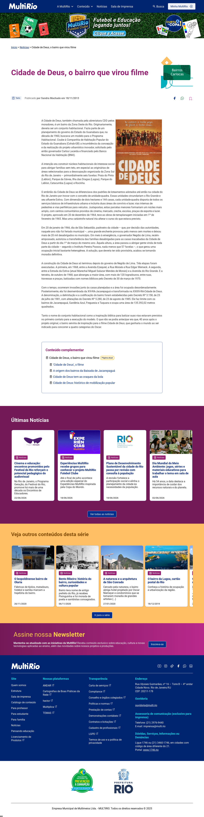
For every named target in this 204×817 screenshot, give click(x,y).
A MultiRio (65, 6)
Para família (18, 719)
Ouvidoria (141, 698)
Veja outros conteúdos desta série (50, 534)
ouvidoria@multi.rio (146, 705)
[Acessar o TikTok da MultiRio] (172, 666)
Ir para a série (102, 615)
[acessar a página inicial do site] (23, 6)
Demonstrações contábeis (105, 715)
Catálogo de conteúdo (23, 702)
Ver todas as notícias (102, 514)
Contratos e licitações (102, 722)
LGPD (93, 734)
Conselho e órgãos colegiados (107, 697)
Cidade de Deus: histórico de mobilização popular (84, 382)
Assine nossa (49, 634)
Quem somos (18, 685)
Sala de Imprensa (122, 6)
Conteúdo (85, 6)
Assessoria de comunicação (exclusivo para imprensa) (163, 715)
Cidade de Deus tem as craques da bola (78, 376)
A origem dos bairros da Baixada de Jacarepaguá (84, 370)
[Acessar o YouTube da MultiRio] (159, 666)
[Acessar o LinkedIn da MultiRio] (191, 666)
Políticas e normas (101, 703)
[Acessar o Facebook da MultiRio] (178, 666)
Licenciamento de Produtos (21, 738)
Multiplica (50, 707)
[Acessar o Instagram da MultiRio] (166, 666)
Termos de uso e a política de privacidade (105, 741)
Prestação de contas (102, 709)
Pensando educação (22, 731)
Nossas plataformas (56, 679)
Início (14, 47)
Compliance (97, 691)
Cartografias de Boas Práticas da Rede (61, 693)
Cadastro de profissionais (105, 728)
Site (13, 679)
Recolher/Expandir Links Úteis (1, 816)
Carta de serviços (100, 685)
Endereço (141, 679)
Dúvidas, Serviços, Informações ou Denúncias (157, 735)
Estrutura (16, 691)
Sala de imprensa (21, 696)
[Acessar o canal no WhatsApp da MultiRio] (185, 666)
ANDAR (48, 685)
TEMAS (49, 713)
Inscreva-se (157, 644)
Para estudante (19, 714)
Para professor (19, 708)
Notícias (102, 6)
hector (48, 700)
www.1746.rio (151, 750)
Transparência (98, 679)
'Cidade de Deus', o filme (68, 364)
